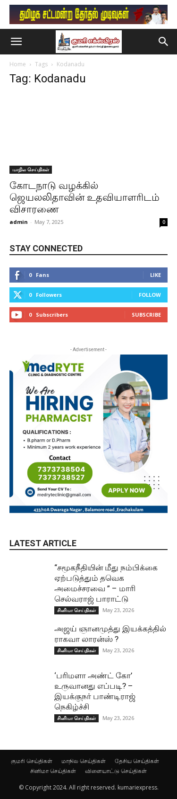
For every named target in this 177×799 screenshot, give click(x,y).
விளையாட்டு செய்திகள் (116, 771)
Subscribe (146, 314)
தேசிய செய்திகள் (137, 761)
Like (155, 274)
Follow (150, 294)
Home (17, 64)
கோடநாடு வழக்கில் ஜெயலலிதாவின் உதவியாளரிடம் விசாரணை (84, 197)
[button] (16, 41)
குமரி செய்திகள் (31, 761)
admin (18, 221)
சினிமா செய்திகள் (76, 610)
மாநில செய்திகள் (30, 169)
